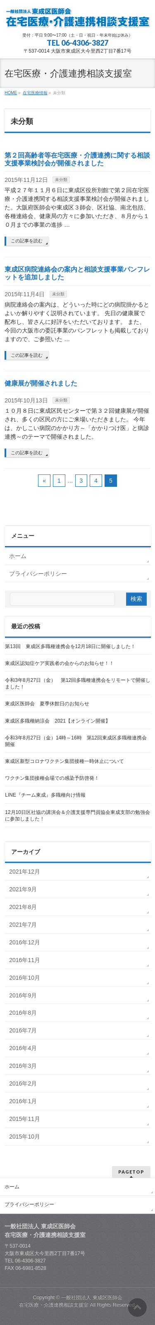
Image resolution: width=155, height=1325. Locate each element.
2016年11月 (24, 960)
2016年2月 (23, 1083)
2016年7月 (23, 1030)
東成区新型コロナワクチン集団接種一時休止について (64, 761)
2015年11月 (24, 1119)
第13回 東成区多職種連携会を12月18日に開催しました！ (70, 646)
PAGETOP (131, 1171)
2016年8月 (23, 1012)
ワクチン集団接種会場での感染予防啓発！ (52, 778)
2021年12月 (24, 871)
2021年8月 (23, 907)
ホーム (17, 556)
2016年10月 (24, 977)
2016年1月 (23, 1101)
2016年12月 (24, 942)
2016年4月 (23, 1048)
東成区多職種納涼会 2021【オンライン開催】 (57, 721)
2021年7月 (23, 924)
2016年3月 (23, 1065)
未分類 (61, 179)
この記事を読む (27, 240)
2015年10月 (24, 1136)
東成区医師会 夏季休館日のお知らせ (47, 704)
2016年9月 (23, 995)
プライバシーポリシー (38, 573)
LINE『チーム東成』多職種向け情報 (45, 795)
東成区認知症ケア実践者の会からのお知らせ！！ (59, 663)
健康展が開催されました (41, 383)
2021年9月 (23, 889)
